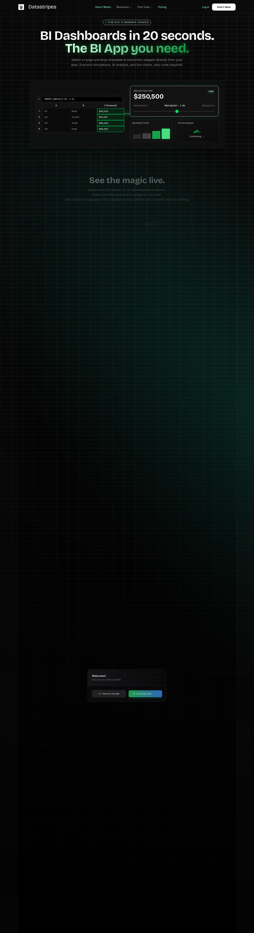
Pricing (162, 6)
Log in (205, 6)
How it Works (103, 6)
